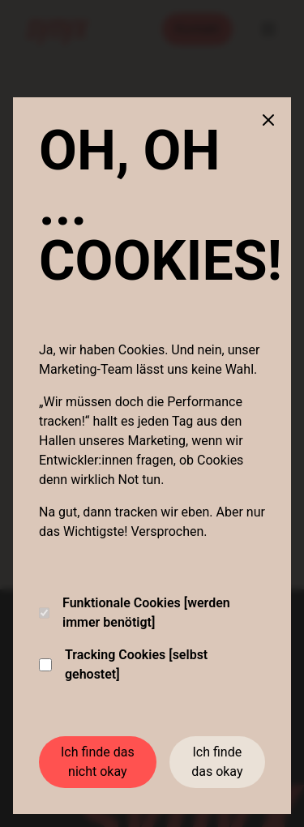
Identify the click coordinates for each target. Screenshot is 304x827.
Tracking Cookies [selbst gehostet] (123, 664)
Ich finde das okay (216, 761)
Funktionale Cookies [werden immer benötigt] (134, 612)
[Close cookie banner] (268, 120)
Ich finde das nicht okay (98, 761)
